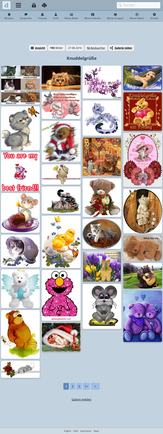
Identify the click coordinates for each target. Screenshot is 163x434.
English (67, 430)
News (96, 430)
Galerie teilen (123, 48)
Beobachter (96, 48)
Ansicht (40, 48)
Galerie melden (81, 399)
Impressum (85, 430)
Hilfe (75, 430)
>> (86, 386)
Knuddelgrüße (82, 58)
